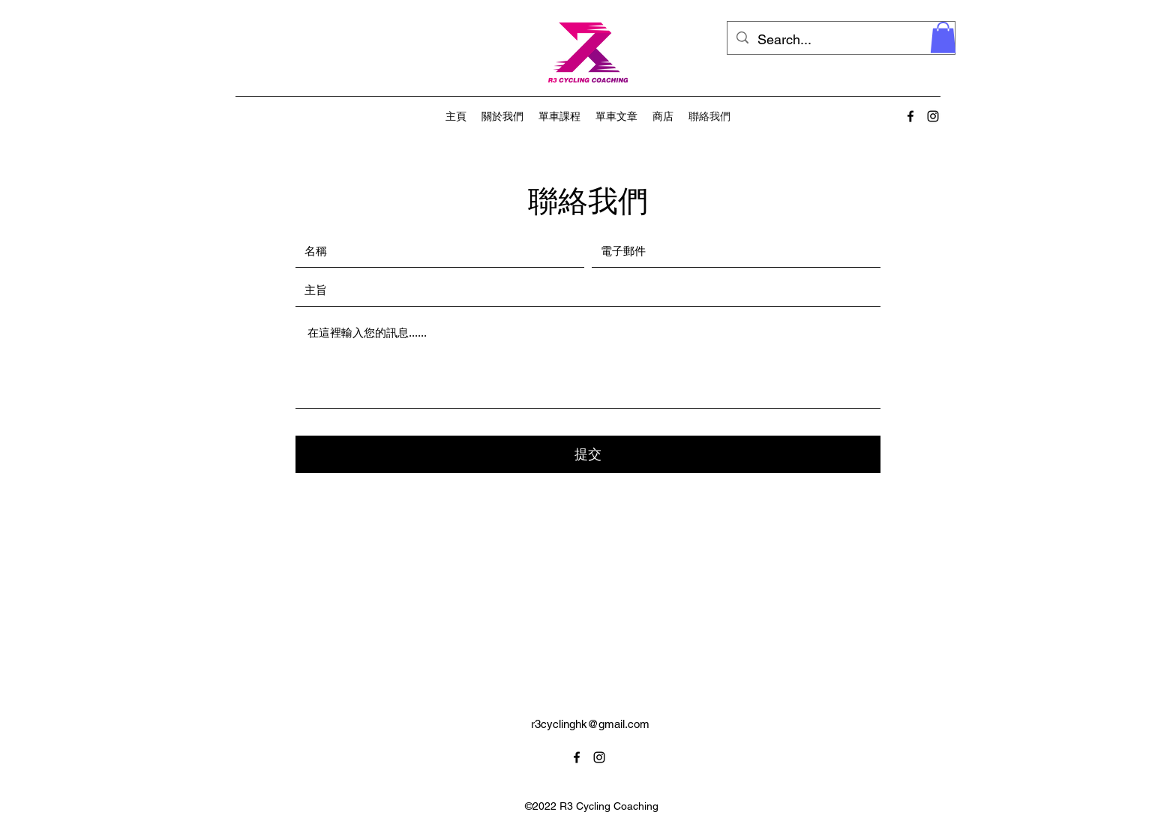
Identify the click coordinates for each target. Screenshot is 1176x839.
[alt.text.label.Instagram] (933, 116)
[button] (943, 37)
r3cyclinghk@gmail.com (590, 724)
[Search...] (840, 40)
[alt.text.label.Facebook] (910, 116)
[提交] (588, 454)
